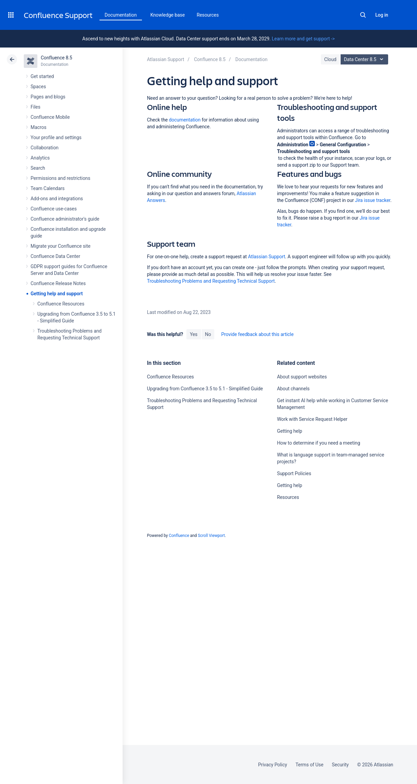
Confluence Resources (60, 303)
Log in (381, 15)
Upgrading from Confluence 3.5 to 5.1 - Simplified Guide (205, 388)
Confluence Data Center (55, 256)
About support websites (302, 376)
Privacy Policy (272, 764)
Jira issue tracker (372, 200)
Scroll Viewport (211, 535)
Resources (288, 497)
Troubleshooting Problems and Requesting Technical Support (211, 281)
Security (340, 764)
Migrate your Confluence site (60, 246)
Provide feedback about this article (257, 334)
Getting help (289, 431)
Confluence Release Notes (58, 283)
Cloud (330, 59)
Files (35, 107)
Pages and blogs (48, 96)
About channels (293, 388)
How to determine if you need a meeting (318, 443)
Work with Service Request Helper (312, 419)
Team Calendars (48, 188)
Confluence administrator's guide (65, 219)
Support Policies (294, 473)
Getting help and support (57, 293)
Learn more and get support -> (303, 38)
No (208, 334)
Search (363, 15)
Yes (193, 334)
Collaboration (44, 147)
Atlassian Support (266, 256)
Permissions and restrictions (60, 178)
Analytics (40, 158)
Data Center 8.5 (365, 59)
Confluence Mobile (50, 117)
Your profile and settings (56, 137)
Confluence (179, 535)
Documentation (121, 15)
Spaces (38, 86)
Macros (39, 127)
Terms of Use (309, 764)
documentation (184, 120)
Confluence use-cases (54, 208)
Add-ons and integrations (57, 198)
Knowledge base (167, 15)
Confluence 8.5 (56, 57)
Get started (42, 76)
